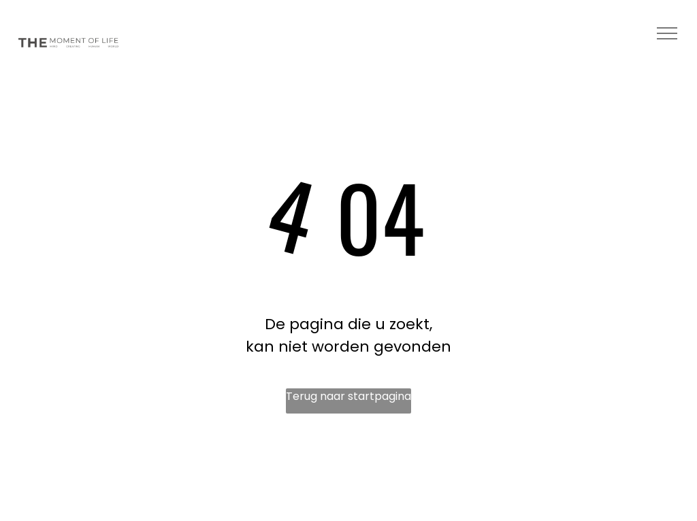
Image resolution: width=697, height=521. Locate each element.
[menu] (667, 33)
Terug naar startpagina (348, 396)
